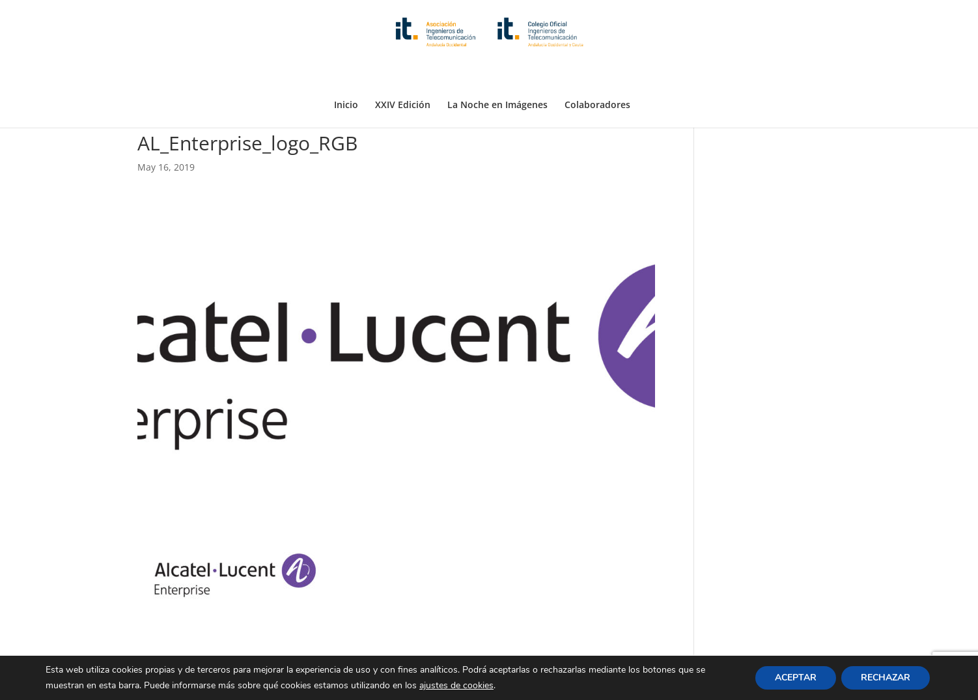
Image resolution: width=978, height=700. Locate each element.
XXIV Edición (402, 73)
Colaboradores (597, 73)
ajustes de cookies (456, 685)
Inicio (346, 73)
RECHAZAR (885, 677)
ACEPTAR (796, 677)
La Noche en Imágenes (497, 73)
